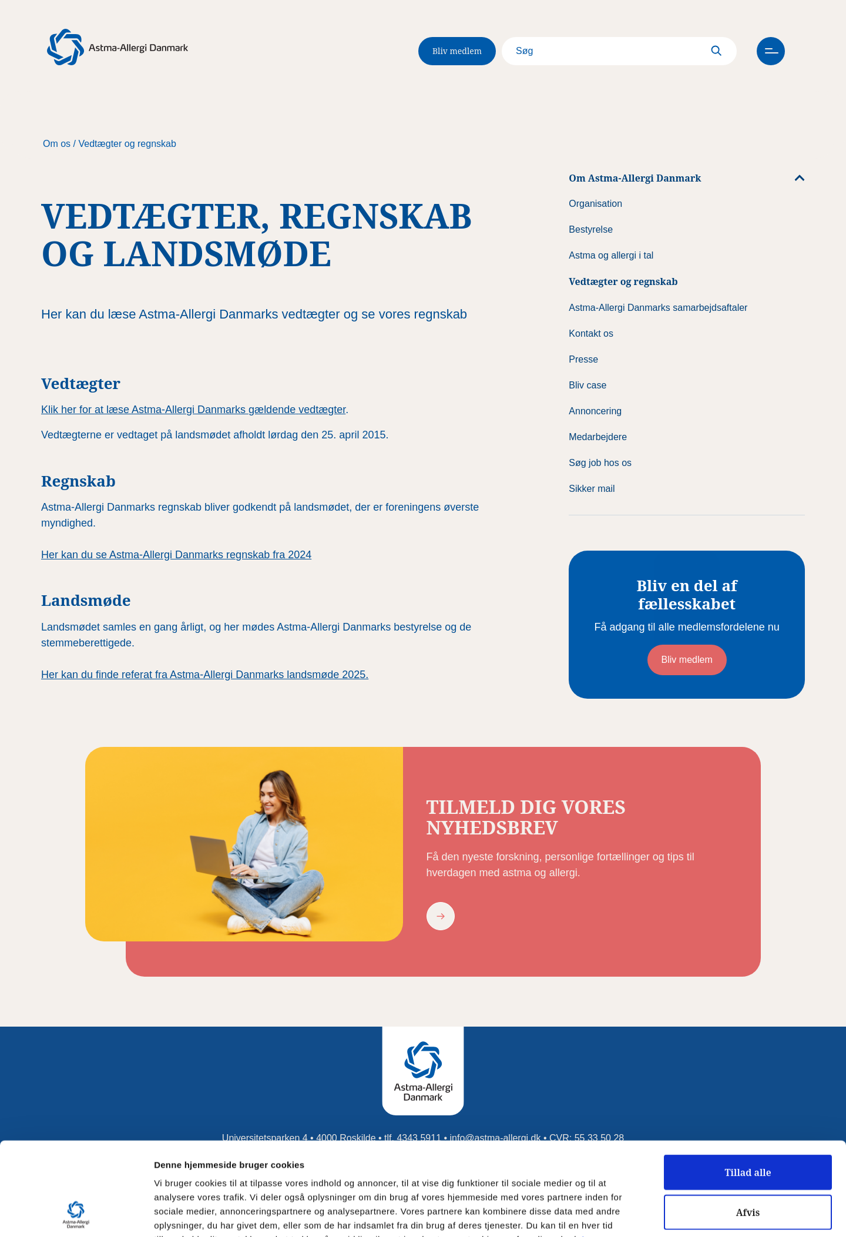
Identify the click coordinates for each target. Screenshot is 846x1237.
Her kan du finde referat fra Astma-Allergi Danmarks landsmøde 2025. (204, 674)
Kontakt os (591, 333)
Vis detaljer (610, 1214)
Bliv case (587, 385)
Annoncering (595, 411)
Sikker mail (592, 489)
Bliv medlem (457, 50)
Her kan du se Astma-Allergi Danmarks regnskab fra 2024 (176, 555)
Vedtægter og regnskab (127, 144)
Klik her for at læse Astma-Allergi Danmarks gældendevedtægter (193, 409)
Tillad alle (747, 1084)
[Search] (619, 51)
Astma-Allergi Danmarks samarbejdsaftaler (658, 308)
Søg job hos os (600, 463)
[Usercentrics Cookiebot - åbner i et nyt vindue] (76, 1214)
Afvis (748, 1124)
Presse (583, 359)
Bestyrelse (591, 229)
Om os (56, 144)
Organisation (595, 204)
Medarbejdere (598, 437)
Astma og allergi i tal (611, 255)
